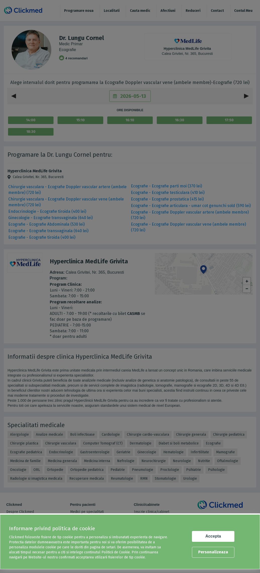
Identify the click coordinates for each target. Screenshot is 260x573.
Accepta (213, 536)
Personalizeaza (213, 552)
